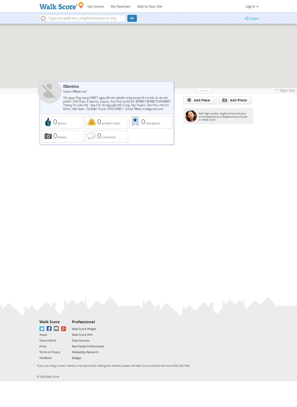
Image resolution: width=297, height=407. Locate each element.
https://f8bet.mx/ (75, 91)
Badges (77, 358)
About (43, 334)
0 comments (107, 136)
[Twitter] (42, 328)
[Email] (56, 328)
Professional (83, 322)
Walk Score (49, 322)
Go (132, 18)
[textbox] (86, 18)
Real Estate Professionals (88, 346)
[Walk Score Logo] (61, 6)
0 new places (151, 122)
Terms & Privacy (49, 352)
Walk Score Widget (84, 329)
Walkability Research (85, 352)
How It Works (47, 340)
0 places (63, 122)
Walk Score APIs (82, 334)
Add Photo (234, 100)
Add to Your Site (149, 7)
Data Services (81, 340)
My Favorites (120, 7)
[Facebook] (49, 328)
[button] (43, 18)
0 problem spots (107, 122)
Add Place (198, 100)
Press (43, 346)
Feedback (45, 358)
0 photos (63, 136)
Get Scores (95, 7)
